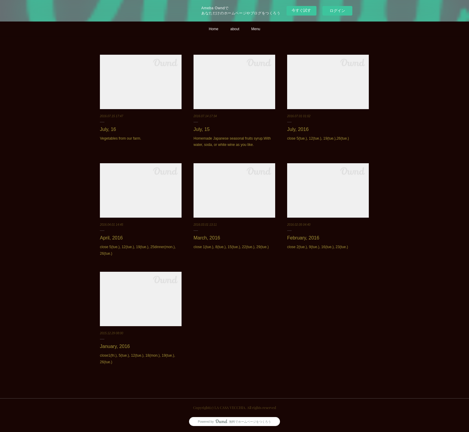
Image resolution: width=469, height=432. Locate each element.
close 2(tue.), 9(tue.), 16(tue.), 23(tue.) (317, 247)
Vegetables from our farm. (120, 138)
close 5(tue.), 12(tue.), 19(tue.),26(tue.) (318, 138)
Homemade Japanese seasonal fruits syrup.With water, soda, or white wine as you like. (232, 141)
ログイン (337, 10)
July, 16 (108, 129)
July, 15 (202, 129)
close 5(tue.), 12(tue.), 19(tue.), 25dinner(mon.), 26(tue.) (138, 250)
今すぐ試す (301, 10)
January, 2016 (115, 346)
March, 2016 (207, 237)
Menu (255, 29)
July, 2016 (298, 129)
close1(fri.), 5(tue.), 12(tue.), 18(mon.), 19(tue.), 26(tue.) (137, 358)
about (234, 29)
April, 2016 (111, 237)
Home (213, 29)
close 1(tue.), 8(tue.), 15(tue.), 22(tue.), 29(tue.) (231, 247)
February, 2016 (303, 237)
